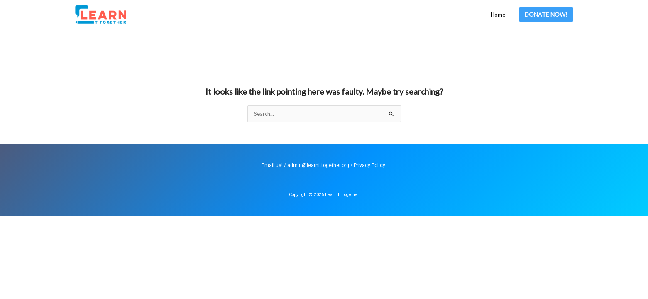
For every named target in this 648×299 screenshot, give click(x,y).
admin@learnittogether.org (318, 165)
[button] (546, 14)
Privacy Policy (369, 165)
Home (498, 14)
